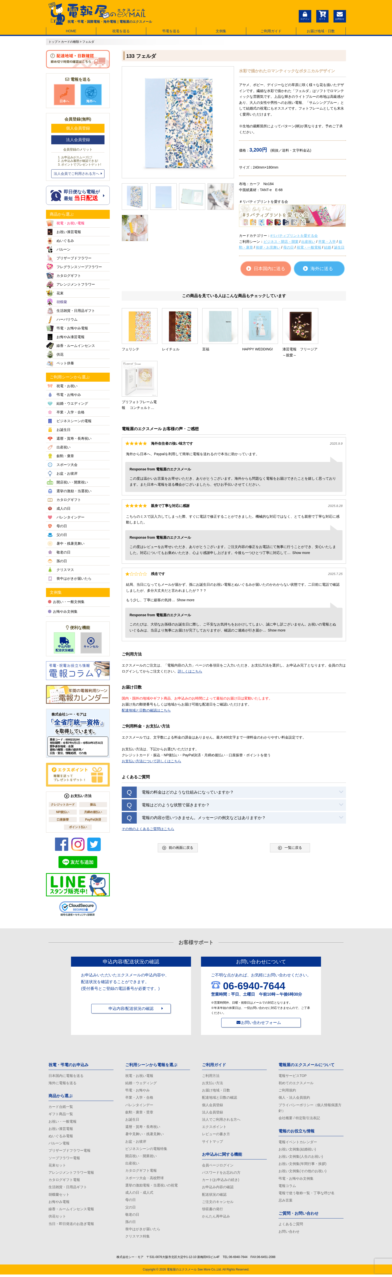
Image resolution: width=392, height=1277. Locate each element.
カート (322, 15)
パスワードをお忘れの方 (221, 1174)
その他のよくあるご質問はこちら (148, 774)
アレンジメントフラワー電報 (71, 1174)
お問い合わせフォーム (261, 1022)
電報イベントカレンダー (297, 1143)
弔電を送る (171, 31)
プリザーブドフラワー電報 (69, 1151)
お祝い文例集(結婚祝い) (297, 1150)
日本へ (64, 95)
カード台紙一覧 (60, 1107)
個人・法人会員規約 (294, 1098)
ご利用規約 (287, 1090)
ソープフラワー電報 (64, 1159)
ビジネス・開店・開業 (281, 242)
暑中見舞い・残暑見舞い (144, 1135)
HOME (71, 31)
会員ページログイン (218, 1166)
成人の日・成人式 (139, 1194)
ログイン (304, 15)
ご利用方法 (211, 1076)
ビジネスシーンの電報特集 (146, 1150)
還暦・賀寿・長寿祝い (142, 1128)
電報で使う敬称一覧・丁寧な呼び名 (306, 1194)
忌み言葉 (285, 1202)
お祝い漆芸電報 (60, 1129)
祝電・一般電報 (309, 247)
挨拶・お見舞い (268, 247)
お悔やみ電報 (59, 1203)
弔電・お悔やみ (137, 1090)
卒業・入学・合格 (139, 1098)
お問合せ (340, 15)
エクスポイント (214, 1128)
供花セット (57, 1218)
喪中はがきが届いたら (142, 1231)
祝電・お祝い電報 (139, 1076)
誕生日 (339, 247)
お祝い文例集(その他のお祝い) (302, 1172)
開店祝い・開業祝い (141, 1157)
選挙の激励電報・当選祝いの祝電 (151, 1187)
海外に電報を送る (62, 1083)
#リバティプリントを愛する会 (294, 236)
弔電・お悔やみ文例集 (296, 1180)
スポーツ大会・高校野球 (144, 1179)
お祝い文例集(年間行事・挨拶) (302, 1165)
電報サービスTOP (292, 1076)
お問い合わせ (289, 1233)
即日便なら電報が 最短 (78, 195)
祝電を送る (121, 31)
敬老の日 (132, 1216)
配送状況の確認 (214, 1196)
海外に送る (318, 268)
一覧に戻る (290, 793)
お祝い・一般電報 (62, 1122)
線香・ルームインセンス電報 (71, 1211)
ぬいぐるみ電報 (60, 1137)
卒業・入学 (327, 242)
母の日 (288, 247)
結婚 (327, 247)
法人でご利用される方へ (221, 1120)
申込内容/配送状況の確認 (131, 1009)
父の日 (130, 1209)
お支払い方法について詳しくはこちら (151, 706)
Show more (301, 498)
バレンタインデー (139, 1105)
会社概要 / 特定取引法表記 (299, 1119)
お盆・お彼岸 (135, 1142)
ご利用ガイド (271, 31)
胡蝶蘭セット (59, 1196)
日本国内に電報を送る (66, 1076)
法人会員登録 (78, 140)
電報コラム (287, 1187)
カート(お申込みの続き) (220, 1181)
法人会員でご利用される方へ (78, 174)
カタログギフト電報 (64, 1181)
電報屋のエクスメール (182, 1272)
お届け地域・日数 (321, 31)
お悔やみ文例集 (63, 611)
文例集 (221, 31)
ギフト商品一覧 (60, 1114)
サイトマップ (212, 1142)
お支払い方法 (212, 1083)
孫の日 (130, 1224)
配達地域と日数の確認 (219, 1098)
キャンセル (91, 642)
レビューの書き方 (216, 1135)
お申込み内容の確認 (218, 1188)
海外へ (91, 95)
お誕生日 (132, 1120)
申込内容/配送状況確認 (64, 644)
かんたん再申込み (216, 1218)
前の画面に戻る (177, 793)
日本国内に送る (265, 268)
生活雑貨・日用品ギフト (67, 1188)
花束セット (57, 1166)
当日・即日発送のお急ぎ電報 (71, 1225)
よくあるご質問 (290, 1226)
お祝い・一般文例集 (66, 602)
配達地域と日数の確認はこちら (146, 656)
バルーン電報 (59, 1144)
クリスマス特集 (137, 1239)
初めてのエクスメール (296, 1083)
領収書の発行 (212, 1211)
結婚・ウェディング (141, 1083)
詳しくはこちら (190, 616)
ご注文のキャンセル (218, 1203)
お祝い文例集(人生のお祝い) (300, 1157)
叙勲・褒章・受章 (139, 1113)
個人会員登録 (78, 128)
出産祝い (308, 242)
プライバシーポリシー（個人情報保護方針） (310, 1108)
